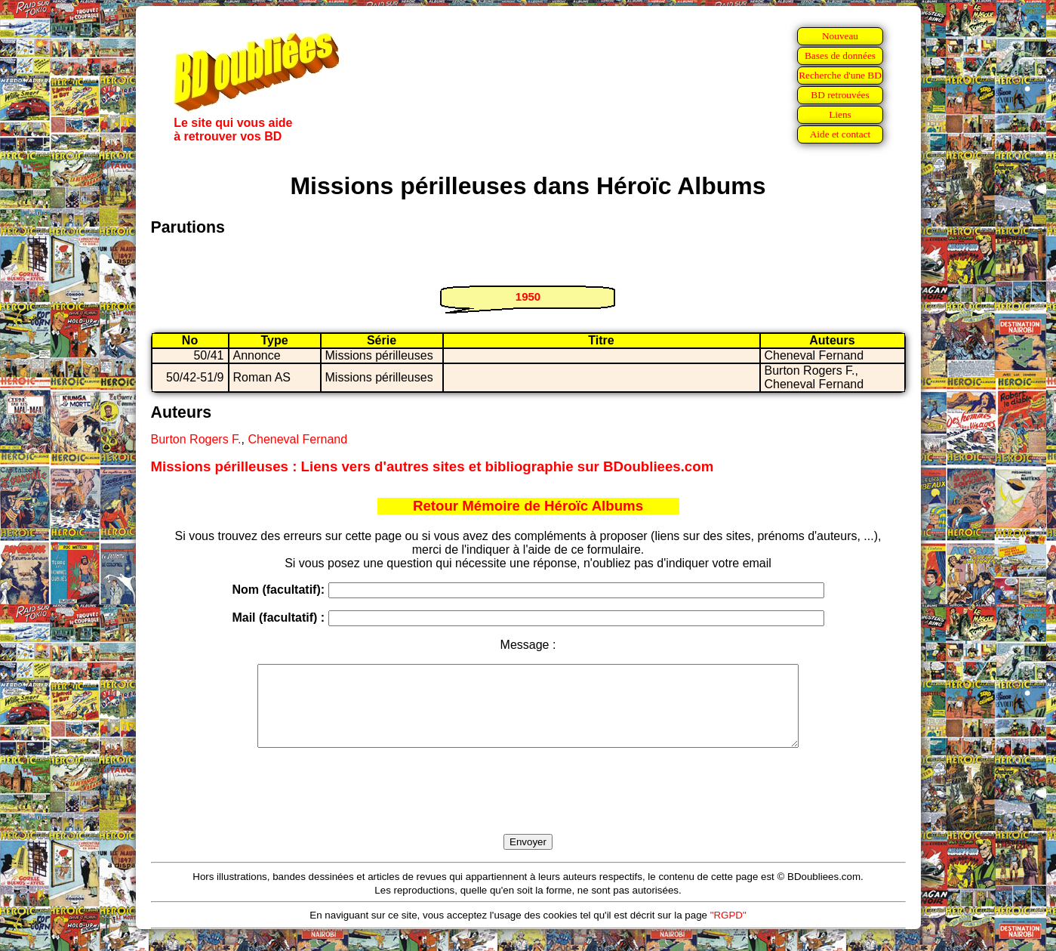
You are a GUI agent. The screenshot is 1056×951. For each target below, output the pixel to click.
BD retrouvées (840, 94)
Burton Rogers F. (196, 439)
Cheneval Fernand (297, 439)
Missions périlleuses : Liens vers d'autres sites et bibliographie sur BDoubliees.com (432, 466)
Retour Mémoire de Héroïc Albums (528, 506)
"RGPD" (728, 931)
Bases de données (840, 55)
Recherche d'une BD (840, 75)
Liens (840, 114)
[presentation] (528, 808)
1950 (528, 296)
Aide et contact (840, 134)
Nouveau (840, 36)
